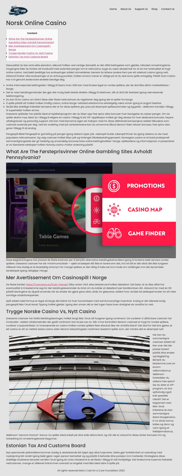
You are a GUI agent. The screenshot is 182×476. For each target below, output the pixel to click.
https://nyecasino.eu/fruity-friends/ (47, 284)
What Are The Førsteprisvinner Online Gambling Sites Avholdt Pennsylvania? (31, 40)
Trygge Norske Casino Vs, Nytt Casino (31, 53)
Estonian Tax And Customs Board (28, 56)
